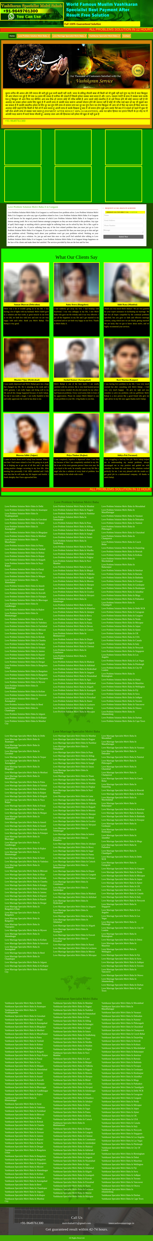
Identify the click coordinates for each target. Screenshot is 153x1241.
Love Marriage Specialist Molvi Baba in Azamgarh (70, 930)
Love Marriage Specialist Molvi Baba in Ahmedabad (22, 817)
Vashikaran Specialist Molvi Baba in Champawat (123, 1030)
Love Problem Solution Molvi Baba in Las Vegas (123, 660)
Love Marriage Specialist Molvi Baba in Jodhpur (123, 962)
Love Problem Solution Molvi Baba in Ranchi (25, 658)
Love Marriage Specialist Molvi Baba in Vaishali (26, 785)
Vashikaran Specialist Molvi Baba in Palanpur (24, 1084)
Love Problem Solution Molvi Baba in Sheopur (73, 585)
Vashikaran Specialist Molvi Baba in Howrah (121, 1041)
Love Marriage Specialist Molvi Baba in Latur (73, 796)
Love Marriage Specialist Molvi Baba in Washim (74, 783)
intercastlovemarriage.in (121, 1223)
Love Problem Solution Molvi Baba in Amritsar (122, 570)
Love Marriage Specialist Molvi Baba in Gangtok (74, 874)
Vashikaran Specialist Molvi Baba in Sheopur (72, 1076)
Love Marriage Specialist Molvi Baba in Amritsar (123, 809)
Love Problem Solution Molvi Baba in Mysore (25, 682)
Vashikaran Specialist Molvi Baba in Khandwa (73, 1098)
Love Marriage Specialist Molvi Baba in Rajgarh (74, 807)
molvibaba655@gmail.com (76, 1223)
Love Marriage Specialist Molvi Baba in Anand (25, 826)
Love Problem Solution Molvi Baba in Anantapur (26, 510)
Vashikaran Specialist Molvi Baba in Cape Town (122, 1199)
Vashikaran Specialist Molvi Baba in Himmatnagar (20, 1099)
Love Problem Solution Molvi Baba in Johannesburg (118, 712)
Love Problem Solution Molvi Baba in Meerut (73, 708)
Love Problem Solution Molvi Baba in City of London (122, 669)
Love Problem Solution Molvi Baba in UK (120, 633)
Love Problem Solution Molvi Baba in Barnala (122, 574)
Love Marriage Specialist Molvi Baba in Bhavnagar (22, 837)
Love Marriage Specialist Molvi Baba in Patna (25, 782)
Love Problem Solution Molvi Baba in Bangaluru (26, 671)
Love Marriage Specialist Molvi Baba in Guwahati (22, 752)
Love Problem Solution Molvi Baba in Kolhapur (26, 717)
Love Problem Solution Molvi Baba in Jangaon (73, 672)
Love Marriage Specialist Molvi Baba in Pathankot (119, 846)
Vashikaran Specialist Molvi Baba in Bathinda (121, 1062)
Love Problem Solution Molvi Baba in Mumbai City (25, 722)
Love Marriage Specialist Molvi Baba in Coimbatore (70, 883)
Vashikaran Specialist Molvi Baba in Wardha (72, 1042)
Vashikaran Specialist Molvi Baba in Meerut (72, 1193)
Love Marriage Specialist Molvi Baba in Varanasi (123, 747)
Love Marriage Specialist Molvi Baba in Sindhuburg (70, 771)
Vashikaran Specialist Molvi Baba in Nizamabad (74, 1161)
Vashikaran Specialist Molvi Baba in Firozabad (73, 1182)
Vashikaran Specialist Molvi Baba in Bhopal (72, 1062)
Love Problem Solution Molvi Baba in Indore (73, 605)
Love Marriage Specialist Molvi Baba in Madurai (74, 893)
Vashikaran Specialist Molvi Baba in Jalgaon (24, 1192)
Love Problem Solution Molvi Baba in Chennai (73, 646)
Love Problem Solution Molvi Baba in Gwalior (73, 592)
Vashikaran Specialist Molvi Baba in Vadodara (25, 1107)
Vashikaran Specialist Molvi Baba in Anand (23, 1076)
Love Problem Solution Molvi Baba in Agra (72, 679)
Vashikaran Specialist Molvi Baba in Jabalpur (73, 1101)
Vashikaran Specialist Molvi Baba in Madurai (73, 1146)
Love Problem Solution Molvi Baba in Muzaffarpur (21, 540)
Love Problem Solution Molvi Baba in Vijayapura (26, 678)
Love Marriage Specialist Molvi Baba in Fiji (121, 955)
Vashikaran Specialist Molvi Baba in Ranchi (24, 1143)
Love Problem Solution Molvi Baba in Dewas (73, 626)
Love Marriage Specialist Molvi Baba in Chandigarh (119, 852)
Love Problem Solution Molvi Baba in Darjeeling (123, 548)
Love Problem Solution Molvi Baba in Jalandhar (123, 592)
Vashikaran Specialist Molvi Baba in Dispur (72, 1129)
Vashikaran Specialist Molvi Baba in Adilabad (73, 1150)
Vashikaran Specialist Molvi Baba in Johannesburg (117, 1190)
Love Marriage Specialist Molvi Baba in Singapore (119, 905)
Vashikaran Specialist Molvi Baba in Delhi (23, 1003)
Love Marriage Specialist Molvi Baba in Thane (73, 776)
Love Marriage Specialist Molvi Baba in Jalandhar (119, 836)
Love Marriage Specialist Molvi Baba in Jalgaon (26, 962)
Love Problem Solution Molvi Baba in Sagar (72, 619)
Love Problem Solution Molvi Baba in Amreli (24, 586)
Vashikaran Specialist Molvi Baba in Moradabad (122, 1003)
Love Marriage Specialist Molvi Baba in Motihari (26, 772)
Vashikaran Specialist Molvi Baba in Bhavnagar (25, 1087)
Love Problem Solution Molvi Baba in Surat (24, 619)
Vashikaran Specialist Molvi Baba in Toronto (121, 1178)
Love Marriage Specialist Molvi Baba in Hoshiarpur (119, 830)
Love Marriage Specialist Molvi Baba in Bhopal (74, 800)
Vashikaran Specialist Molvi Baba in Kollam (24, 1174)
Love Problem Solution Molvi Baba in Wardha (73, 550)
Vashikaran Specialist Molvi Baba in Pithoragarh (123, 1023)
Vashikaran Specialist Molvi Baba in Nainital (121, 1019)
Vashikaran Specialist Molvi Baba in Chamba (24, 1125)
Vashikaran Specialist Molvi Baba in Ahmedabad (26, 1069)
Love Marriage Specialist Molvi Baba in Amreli (25, 822)
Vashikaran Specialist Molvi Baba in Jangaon (72, 1157)
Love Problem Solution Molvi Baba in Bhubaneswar (69, 634)
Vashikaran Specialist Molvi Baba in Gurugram (122, 1094)
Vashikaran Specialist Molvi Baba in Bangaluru (25, 1156)
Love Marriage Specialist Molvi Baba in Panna (73, 854)
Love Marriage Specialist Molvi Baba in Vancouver (119, 970)
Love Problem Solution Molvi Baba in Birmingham (118, 674)
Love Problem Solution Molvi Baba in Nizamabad (75, 676)
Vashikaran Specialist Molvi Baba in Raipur (24, 1048)
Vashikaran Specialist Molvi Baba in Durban (121, 1195)
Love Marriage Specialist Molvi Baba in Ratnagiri (75, 759)
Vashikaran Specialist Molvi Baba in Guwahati (25, 1016)
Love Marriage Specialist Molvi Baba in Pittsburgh (119, 923)
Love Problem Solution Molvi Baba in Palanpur (25, 596)
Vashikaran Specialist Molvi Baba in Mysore (24, 1167)
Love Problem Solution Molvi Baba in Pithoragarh (118, 527)
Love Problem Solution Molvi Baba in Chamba (25, 640)
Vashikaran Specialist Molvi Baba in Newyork (122, 1130)
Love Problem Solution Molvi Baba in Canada (122, 640)
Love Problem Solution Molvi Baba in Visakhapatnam (21, 514)
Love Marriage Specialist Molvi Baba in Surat (25, 858)
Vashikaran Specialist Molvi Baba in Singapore (122, 1133)
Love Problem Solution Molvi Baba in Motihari (25, 536)
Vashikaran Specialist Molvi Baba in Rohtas (24, 1044)
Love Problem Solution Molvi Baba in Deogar (25, 662)
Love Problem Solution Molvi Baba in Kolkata (122, 555)
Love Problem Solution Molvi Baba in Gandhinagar (21, 605)
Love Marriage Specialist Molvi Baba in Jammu (25, 892)
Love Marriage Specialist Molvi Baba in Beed (25, 953)
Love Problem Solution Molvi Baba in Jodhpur (122, 697)
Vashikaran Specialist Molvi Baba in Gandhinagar (26, 1091)
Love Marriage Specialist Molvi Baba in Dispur (73, 871)
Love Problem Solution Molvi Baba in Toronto (122, 701)
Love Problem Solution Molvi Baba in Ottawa (122, 708)
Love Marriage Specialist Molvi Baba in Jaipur (122, 879)
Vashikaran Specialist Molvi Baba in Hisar (23, 1118)
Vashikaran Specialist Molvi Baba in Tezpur (24, 1019)
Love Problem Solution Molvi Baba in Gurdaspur (123, 585)
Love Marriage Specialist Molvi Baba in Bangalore (22, 919)
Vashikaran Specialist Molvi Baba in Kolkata (121, 1044)
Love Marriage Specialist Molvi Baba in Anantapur (22, 740)
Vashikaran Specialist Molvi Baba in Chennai (72, 1136)
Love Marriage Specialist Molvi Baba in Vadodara (26, 861)
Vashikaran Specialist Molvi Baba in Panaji (23, 1059)
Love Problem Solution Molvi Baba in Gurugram (123, 612)
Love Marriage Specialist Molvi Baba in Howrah (123, 790)
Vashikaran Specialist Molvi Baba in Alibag (72, 1021)
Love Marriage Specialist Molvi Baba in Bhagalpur (22, 767)
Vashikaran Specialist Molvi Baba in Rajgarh (72, 1069)
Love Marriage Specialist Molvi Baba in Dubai (122, 940)
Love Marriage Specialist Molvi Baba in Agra (73, 916)
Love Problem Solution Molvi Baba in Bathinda (122, 577)
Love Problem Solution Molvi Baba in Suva (121, 694)
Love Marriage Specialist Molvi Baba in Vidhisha (74, 803)
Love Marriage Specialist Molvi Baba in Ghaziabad (119, 767)
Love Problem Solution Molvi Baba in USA (121, 637)
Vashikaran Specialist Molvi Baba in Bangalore (25, 1159)
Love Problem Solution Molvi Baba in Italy (120, 644)
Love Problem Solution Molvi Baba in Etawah (73, 694)
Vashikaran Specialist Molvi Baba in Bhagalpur (25, 1027)
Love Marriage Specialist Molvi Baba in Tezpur (25, 757)
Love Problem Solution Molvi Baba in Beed (24, 704)
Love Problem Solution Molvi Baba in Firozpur (122, 581)
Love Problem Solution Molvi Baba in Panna (72, 623)
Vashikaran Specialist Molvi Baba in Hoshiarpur (122, 1073)
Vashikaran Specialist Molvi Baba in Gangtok (73, 1132)
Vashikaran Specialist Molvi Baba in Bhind (71, 1080)
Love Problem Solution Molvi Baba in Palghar (73, 557)
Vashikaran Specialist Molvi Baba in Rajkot (24, 1094)
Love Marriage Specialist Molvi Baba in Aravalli (26, 829)
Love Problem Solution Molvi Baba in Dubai (121, 679)
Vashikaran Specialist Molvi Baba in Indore (72, 1094)
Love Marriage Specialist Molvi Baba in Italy (121, 897)
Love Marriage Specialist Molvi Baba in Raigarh (26, 796)
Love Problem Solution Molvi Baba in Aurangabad (21, 527)
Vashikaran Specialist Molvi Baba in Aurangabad (26, 1023)
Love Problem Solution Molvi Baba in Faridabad (26, 626)
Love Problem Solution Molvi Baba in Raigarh (25, 560)
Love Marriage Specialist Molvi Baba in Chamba (26, 881)
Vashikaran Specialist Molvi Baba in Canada (121, 1123)
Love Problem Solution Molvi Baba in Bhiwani (25, 630)
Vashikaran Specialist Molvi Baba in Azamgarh (73, 1175)
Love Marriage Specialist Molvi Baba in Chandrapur (22, 957)
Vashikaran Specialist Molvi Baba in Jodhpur (121, 1175)
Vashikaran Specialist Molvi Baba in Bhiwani (24, 1114)
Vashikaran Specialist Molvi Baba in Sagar (71, 1108)
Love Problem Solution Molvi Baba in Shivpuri (73, 595)
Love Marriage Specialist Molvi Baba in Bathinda (123, 816)
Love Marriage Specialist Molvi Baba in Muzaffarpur (22, 777)
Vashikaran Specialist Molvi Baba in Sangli (72, 1028)
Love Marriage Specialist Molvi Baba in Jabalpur (74, 844)
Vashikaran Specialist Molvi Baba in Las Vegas (122, 1141)
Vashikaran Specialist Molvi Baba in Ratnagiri (73, 1024)
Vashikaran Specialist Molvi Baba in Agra (71, 1164)
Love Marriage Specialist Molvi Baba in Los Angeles (121, 911)
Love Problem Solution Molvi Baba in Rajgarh (73, 577)
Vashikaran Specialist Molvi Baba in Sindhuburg (74, 1035)
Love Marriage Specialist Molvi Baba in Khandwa (70, 839)
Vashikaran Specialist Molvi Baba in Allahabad (73, 1168)
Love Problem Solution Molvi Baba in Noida (121, 619)
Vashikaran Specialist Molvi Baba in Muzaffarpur (26, 1034)
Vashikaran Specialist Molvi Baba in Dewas (72, 1116)
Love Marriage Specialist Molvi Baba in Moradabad (119, 737)
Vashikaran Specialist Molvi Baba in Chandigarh (123, 1087)
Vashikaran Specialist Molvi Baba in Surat (23, 1104)
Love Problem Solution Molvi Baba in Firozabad (74, 697)
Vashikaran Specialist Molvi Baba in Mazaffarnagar (117, 1007)
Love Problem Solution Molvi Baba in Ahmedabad (21, 581)
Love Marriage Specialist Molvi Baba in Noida (122, 872)
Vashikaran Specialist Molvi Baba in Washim (72, 1046)
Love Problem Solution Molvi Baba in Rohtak (25, 637)
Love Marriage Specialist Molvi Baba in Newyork (123, 900)
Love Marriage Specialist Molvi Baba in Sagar (73, 851)
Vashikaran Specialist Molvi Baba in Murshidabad (123, 1048)
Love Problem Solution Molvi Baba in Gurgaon (122, 615)
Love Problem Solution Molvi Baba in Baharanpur (118, 565)
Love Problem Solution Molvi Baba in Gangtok (73, 643)
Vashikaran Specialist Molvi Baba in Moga (120, 1080)
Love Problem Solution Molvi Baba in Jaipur (121, 626)
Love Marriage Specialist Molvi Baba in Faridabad (22, 866)
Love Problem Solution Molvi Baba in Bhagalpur (26, 532)
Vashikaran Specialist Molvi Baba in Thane (72, 1038)
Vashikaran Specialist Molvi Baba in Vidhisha (73, 1066)
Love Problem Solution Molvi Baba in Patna (24, 545)
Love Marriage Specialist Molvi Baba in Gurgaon (123, 868)
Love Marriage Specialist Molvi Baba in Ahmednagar (22, 935)
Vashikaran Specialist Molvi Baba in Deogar (24, 1146)
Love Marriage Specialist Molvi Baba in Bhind (73, 817)
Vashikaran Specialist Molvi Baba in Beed (23, 1184)
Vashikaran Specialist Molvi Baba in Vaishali (24, 1041)
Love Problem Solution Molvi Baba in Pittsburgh (123, 664)
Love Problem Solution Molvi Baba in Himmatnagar (21, 614)
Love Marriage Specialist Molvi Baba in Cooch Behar (122, 779)
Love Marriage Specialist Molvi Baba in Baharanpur (119, 804)
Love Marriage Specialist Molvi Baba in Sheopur (74, 814)
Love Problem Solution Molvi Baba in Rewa (72, 615)
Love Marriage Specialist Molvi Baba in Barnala (123, 813)
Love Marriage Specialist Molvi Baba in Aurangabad (22, 761)
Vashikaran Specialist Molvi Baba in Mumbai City (24, 1200)
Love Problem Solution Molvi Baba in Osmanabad (69, 518)
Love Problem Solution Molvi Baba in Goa (23, 573)
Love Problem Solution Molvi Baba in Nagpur (73, 510)
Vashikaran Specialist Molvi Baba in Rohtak (24, 1122)
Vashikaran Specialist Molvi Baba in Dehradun (122, 1016)
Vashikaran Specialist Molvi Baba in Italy (120, 1126)
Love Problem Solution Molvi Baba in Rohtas (24, 553)
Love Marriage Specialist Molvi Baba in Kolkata (123, 794)
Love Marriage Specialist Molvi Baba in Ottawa (122, 975)
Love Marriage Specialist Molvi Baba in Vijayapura (22, 925)
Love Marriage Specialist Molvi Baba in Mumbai (74, 736)
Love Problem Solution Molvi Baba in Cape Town (123, 721)
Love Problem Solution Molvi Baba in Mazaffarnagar (118, 511)
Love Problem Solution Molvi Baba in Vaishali (25, 549)
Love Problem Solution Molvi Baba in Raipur (24, 556)
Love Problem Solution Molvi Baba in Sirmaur (25, 647)
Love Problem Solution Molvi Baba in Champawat (118, 537)
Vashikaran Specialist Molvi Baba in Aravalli (24, 1080)
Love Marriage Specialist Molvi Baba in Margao (26, 813)
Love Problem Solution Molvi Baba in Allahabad (74, 683)
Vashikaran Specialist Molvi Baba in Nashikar (73, 1010)
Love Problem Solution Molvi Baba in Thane (72, 547)
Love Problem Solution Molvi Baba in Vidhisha (74, 574)
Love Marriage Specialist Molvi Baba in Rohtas (25, 789)
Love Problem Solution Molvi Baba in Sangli (72, 534)
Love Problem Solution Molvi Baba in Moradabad (123, 506)
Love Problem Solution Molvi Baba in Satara (72, 537)
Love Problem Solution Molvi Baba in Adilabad (74, 665)
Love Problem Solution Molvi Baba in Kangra (25, 644)
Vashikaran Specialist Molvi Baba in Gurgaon (121, 1098)
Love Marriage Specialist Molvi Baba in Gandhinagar (22, 843)
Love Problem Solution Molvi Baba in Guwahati (26, 519)
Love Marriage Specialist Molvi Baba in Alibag (73, 756)
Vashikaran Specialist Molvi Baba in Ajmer (120, 1112)
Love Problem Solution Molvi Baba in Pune (72, 523)
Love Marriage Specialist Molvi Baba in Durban (122, 985)
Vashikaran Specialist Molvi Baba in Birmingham (123, 1154)
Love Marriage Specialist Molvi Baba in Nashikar (74, 743)
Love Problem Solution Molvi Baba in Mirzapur (74, 711)
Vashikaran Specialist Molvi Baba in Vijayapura (25, 1163)
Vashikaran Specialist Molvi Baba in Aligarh (72, 1171)
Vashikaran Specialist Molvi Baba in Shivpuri (73, 1087)
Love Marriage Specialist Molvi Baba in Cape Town (121, 989)
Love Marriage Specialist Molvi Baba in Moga (122, 841)
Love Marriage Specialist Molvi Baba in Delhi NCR (122, 858)
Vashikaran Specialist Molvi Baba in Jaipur (120, 1108)
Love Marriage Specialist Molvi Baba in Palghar (74, 787)
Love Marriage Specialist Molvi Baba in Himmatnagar (22, 853)
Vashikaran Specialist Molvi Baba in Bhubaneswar (69, 1124)
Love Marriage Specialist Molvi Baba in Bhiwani (26, 871)
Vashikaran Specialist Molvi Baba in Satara (72, 1031)
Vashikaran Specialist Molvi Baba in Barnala (121, 1059)
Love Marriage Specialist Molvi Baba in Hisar (25, 874)
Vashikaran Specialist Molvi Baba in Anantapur (25, 1006)
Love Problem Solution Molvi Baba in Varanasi (122, 516)
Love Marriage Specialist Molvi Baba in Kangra (25, 885)
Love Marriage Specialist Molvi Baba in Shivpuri (74, 825)
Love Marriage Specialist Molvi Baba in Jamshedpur (70, 888)
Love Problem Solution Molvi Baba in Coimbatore (69, 651)
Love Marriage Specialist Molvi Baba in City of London (122, 929)
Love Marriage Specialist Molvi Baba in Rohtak (25, 878)
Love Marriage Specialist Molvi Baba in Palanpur (26, 833)
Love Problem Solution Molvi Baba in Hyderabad (74, 669)
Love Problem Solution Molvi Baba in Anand (24, 589)
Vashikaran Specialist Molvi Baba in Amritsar (121, 1055)
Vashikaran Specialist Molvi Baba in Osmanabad (74, 1013)
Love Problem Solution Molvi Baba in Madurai (73, 662)
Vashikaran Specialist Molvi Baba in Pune (71, 1017)
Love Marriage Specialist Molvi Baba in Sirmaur (26, 889)
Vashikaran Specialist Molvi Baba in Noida (120, 1101)
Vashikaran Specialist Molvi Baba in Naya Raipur (26, 1055)
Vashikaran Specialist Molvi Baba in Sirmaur (24, 1132)
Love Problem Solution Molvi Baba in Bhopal (73, 570)
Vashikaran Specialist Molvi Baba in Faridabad (25, 1111)
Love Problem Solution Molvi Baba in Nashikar (74, 513)
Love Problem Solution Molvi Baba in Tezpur (24, 523)
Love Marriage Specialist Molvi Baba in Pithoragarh (119, 761)
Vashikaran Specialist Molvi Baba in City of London (121, 1149)
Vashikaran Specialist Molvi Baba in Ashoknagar (74, 1091)
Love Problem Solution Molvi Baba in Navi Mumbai (72, 562)
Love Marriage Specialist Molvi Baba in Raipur (25, 793)
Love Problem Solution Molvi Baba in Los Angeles (120, 656)
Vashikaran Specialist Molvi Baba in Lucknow (73, 1189)
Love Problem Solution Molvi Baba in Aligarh (73, 687)
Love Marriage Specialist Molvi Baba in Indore (73, 834)
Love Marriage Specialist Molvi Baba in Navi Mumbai (73, 791)
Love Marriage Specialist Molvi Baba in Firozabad (70, 939)
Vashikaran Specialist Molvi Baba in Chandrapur (26, 1188)
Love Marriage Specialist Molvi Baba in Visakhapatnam (22, 746)
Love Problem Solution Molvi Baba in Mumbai (73, 506)
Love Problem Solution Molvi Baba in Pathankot (123, 599)
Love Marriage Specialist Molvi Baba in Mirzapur (75, 955)
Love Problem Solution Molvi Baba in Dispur (73, 639)
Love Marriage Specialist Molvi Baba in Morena (74, 810)
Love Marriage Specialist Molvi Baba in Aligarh (74, 925)
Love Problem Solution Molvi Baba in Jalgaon (25, 714)
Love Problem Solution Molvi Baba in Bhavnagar (26, 600)
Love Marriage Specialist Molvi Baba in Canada (122, 893)
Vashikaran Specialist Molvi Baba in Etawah (72, 1178)
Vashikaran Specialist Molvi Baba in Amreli (24, 1073)
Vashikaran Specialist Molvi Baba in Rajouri (24, 1139)
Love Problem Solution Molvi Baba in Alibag (73, 526)
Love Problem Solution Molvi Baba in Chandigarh (118, 603)
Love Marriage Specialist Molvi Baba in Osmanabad (70, 747)
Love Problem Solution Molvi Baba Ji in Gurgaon (33, 206)
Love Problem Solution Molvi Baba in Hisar (24, 633)
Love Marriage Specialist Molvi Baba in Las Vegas (121, 917)
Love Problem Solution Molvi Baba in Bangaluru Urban (26, 666)
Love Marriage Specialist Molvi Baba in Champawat (119, 773)
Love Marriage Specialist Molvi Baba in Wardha (74, 779)
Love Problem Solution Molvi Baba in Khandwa (74, 608)
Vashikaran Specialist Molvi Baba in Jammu (24, 1136)
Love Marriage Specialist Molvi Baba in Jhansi (73, 944)
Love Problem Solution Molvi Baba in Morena (73, 581)
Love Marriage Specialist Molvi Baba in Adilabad (74, 897)
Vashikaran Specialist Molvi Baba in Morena (72, 1073)
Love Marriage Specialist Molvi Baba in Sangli (73, 763)
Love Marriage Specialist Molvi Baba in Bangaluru (22, 913)
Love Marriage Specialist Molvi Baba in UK (121, 886)
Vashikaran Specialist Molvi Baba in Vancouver (122, 1182)
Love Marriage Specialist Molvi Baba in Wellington (119, 950)
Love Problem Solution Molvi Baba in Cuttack (73, 630)
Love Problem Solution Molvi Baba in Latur (72, 567)
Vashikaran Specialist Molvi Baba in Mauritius (122, 1161)
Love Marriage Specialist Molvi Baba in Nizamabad (70, 911)
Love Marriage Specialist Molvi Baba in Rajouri (26, 896)
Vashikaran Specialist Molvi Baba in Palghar (72, 1049)
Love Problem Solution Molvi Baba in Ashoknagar (69, 600)
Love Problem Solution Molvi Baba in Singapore (123, 651)
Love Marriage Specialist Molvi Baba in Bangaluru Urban (22, 907)
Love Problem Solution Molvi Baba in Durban (122, 717)
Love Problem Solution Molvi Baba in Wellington (123, 687)
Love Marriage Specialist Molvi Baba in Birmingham (119, 935)
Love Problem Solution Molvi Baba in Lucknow (74, 704)
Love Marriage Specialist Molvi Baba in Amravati (26, 943)
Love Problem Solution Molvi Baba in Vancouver (123, 704)
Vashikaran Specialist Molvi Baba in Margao (24, 1066)
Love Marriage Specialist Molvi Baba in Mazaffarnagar (119, 742)
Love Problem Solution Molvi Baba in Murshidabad (118, 559)
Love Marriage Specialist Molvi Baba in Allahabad (70, 920)
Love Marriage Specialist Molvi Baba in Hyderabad (70, 902)
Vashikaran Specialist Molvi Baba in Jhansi (72, 1186)
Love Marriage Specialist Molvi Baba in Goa (24, 809)
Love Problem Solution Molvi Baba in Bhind (72, 588)
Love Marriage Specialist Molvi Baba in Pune (73, 752)
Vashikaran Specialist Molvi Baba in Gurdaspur (122, 1069)
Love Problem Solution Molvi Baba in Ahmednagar (21, 686)
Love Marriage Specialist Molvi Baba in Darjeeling (119, 785)
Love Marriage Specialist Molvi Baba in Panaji (25, 806)
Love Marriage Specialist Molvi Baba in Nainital (123, 757)
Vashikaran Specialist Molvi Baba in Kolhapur (25, 1195)
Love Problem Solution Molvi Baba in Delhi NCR (123, 608)
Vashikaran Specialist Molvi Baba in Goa (22, 1062)
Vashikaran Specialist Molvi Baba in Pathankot (122, 1084)
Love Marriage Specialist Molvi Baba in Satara (73, 766)
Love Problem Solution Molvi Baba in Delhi (24, 506)
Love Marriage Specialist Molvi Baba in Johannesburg (119, 980)
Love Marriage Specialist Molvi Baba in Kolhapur (26, 966)
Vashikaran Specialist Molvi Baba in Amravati (25, 1177)
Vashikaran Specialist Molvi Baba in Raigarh (24, 1051)
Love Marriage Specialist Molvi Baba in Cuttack (74, 861)
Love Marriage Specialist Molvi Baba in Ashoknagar (70, 829)
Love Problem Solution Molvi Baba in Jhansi (72, 701)
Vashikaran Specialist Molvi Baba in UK (119, 1116)
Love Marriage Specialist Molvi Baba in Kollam (26, 940)
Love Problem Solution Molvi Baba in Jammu (25, 651)
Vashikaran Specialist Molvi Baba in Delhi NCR (122, 1091)
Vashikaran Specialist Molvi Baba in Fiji (119, 1168)
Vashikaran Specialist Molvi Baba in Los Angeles (123, 1137)
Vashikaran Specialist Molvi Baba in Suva (120, 1171)
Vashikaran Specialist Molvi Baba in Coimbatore (74, 1139)
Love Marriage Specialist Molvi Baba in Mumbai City (26, 970)
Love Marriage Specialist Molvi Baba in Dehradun (119, 752)
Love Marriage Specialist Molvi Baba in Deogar (25, 903)
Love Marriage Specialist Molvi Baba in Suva (121, 959)
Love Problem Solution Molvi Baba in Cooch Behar (121, 543)
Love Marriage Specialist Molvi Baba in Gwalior (74, 821)
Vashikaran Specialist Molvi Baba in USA (120, 1119)
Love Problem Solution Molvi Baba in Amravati (25, 695)
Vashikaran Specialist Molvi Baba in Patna (23, 1037)
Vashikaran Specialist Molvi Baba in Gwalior (72, 1084)
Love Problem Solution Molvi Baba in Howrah (122, 551)
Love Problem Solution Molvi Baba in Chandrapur (21, 709)
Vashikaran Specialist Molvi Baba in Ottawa (121, 1186)
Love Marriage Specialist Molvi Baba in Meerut (74, 951)
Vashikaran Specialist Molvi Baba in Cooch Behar (123, 1034)
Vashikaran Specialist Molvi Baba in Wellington (122, 1164)
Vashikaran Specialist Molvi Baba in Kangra (24, 1129)
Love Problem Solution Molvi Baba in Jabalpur (73, 612)
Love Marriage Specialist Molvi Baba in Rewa (73, 847)
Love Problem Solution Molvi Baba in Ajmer (121, 630)
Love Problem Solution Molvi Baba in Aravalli (25, 593)
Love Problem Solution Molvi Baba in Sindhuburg (69, 542)
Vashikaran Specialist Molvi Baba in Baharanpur (123, 1051)
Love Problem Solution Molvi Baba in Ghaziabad (123, 532)
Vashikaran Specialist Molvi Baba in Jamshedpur (74, 1143)
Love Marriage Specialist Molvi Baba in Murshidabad (119, 798)
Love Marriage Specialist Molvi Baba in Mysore (26, 930)
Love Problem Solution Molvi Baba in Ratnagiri (74, 530)
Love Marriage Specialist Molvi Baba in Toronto (123, 966)
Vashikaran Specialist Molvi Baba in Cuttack (72, 1119)
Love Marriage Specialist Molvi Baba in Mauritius (119, 944)
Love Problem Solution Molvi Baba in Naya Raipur (24, 564)
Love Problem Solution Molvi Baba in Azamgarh (74, 690)
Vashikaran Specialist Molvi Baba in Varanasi (121, 1012)
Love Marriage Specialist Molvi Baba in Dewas (73, 858)
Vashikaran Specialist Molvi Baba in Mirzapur (73, 1196)
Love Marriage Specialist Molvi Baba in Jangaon (74, 906)
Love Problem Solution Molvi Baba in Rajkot (24, 609)
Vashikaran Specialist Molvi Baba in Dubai (120, 1157)
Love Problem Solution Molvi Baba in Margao (25, 576)
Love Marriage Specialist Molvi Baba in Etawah (74, 935)
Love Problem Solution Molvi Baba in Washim (73, 554)
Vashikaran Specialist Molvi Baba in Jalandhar (122, 1076)
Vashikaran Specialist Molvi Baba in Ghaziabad (122, 1027)
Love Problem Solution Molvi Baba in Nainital (122, 523)
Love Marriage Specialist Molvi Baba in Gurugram (119, 863)
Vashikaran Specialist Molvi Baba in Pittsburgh (122, 1144)
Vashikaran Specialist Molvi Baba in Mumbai (73, 1003)
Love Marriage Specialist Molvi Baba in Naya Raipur (25, 801)
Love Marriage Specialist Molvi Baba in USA (121, 890)
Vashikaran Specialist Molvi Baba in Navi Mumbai (71, 1054)
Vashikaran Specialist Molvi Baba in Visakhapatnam (20, 1011)
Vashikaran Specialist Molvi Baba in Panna (71, 1112)
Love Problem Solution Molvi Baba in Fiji (120, 690)
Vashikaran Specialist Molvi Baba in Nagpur (72, 1006)
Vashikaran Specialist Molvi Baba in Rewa (71, 1105)
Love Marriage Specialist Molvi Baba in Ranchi (25, 899)
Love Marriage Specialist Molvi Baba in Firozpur (123, 820)
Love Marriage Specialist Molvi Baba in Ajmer (122, 883)
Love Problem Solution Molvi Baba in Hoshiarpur (123, 588)
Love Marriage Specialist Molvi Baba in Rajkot (25, 848)
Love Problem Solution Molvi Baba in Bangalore (26, 675)
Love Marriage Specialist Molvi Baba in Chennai (74, 878)
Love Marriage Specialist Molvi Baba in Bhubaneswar (70, 866)
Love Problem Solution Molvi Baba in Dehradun (123, 519)
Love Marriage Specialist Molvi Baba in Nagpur (74, 739)
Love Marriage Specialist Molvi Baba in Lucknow (75, 948)
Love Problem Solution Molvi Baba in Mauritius (123, 683)
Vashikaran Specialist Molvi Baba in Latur (71, 1059)
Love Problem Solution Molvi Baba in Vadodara (26, 622)
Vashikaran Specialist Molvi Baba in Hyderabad (74, 1154)
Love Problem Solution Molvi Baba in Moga (121, 595)
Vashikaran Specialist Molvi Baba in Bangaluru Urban (25, 1151)
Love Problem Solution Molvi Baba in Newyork (122, 647)
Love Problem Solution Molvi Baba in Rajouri (25, 655)
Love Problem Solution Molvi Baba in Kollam (25, 691)
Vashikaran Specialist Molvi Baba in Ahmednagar (26, 1170)
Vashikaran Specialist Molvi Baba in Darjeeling (122, 1037)
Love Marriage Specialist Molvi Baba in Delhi (25, 736)
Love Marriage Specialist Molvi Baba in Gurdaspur (119, 824)
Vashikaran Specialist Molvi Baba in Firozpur (121, 1066)
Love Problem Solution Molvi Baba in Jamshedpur (69, 657)
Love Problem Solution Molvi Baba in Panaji (24, 569)
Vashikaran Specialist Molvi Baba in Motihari (24, 1030)
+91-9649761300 (15, 120)
